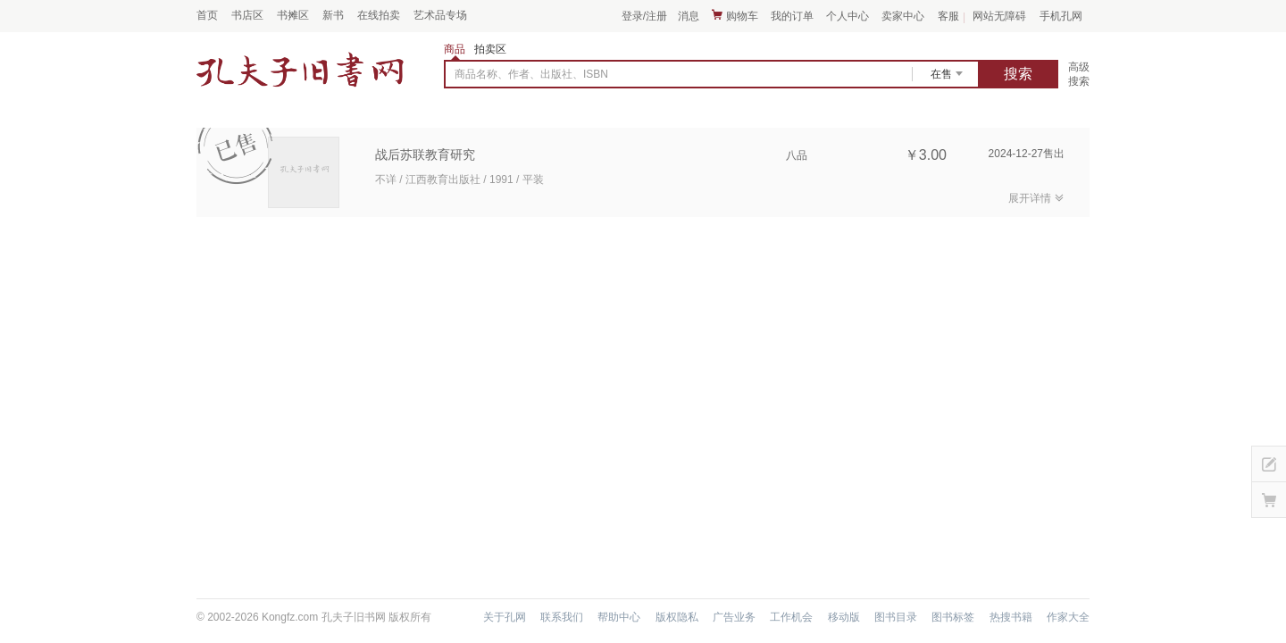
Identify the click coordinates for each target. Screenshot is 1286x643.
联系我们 (561, 617)
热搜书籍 (1011, 617)
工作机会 (791, 617)
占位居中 (300, 70)
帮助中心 (618, 617)
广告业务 (734, 617)
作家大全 (1068, 617)
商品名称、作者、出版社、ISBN (531, 74)
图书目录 (895, 617)
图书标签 (952, 617)
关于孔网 (504, 617)
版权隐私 (677, 617)
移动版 (844, 617)
